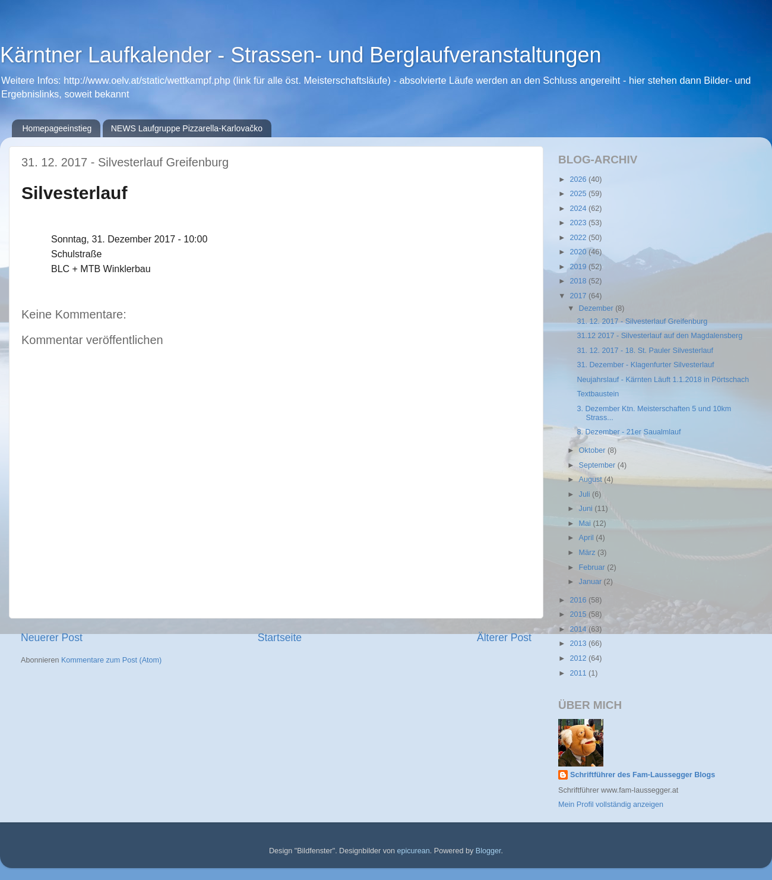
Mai (586, 523)
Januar (591, 582)
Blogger (488, 851)
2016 (579, 600)
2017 (579, 296)
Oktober (593, 450)
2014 (579, 629)
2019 (579, 267)
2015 (579, 614)
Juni (587, 508)
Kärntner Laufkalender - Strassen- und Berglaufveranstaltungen (301, 55)
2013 (579, 643)
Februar (593, 567)
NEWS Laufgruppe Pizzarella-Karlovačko (186, 128)
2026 (579, 179)
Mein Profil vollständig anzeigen (610, 804)
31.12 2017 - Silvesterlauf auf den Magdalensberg (659, 336)
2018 (579, 281)
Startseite (280, 638)
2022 (579, 238)
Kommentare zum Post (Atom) (111, 660)
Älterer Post (504, 638)
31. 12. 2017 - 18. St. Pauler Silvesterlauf (645, 350)
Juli (585, 494)
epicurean (413, 851)
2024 (579, 208)
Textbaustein (598, 394)
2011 (579, 673)
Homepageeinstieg (57, 128)
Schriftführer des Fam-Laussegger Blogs (642, 775)
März (588, 552)
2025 (579, 194)
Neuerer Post (52, 638)
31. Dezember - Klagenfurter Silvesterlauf (645, 365)
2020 (579, 252)
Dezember (597, 308)
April (587, 538)
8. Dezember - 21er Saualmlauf (629, 432)
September (598, 465)
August (592, 479)
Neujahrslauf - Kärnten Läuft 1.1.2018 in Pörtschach (663, 380)
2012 (579, 658)
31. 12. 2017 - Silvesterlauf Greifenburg (642, 321)
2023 (579, 223)
